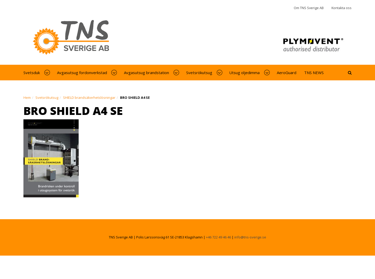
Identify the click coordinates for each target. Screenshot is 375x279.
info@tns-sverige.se (250, 237)
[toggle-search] (349, 72)
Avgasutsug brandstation (146, 72)
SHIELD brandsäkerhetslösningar (89, 97)
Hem (27, 97)
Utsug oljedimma (244, 72)
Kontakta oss (342, 7)
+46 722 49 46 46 (218, 237)
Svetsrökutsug (199, 72)
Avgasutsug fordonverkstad (82, 72)
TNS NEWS (314, 72)
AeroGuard (286, 72)
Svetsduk (31, 72)
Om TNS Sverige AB (309, 7)
